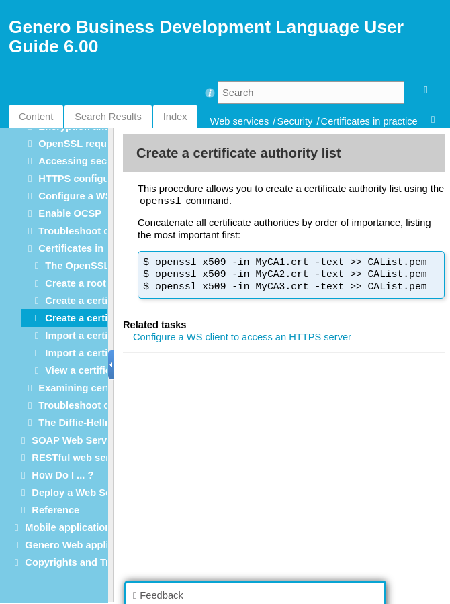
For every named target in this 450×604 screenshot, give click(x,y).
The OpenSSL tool (87, 265)
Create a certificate (89, 300)
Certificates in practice (369, 121)
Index (175, 116)
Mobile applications (70, 527)
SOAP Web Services (79, 440)
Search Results (108, 116)
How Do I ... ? (62, 475)
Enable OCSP (69, 213)
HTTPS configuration (87, 178)
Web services (239, 121)
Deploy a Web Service (83, 492)
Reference (55, 510)
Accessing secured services (104, 161)
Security (294, 121)
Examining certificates (90, 388)
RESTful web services (83, 457)
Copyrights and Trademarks (90, 562)
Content (36, 116)
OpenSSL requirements (93, 143)
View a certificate (85, 370)
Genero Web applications (84, 545)
